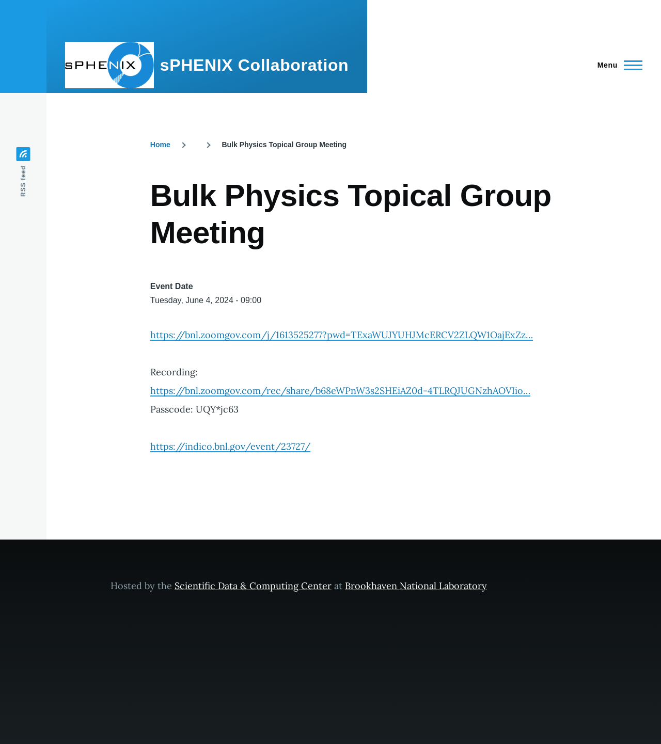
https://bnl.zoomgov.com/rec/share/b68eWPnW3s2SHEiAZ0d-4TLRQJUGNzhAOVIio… (340, 391)
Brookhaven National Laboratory (416, 586)
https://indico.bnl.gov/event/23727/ (230, 446)
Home (160, 144)
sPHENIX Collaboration (254, 65)
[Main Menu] (617, 65)
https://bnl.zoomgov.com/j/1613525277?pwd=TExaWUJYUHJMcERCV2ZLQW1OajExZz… (341, 335)
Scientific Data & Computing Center (253, 586)
